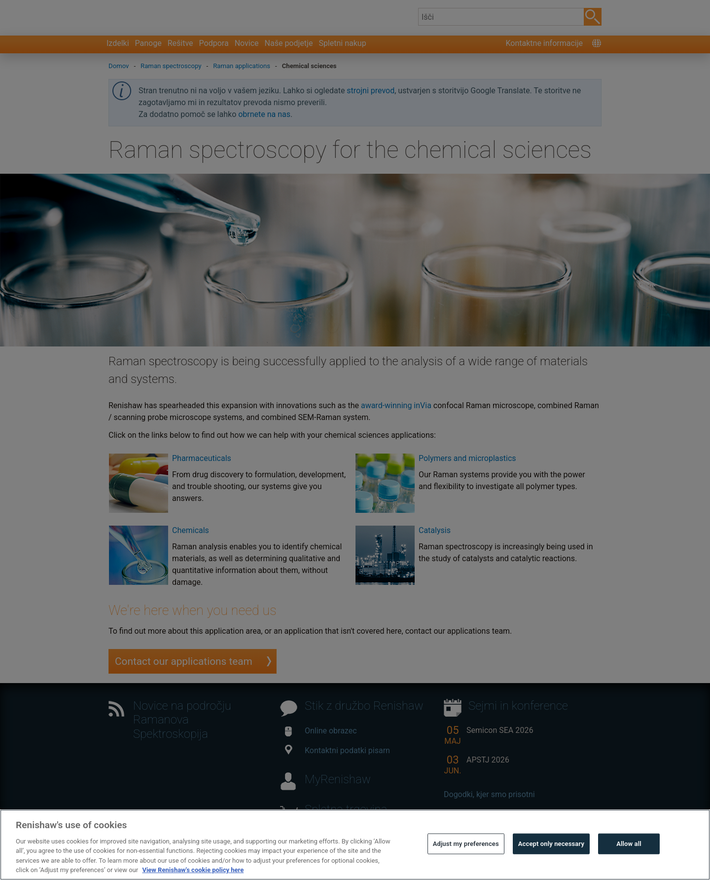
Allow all (628, 864)
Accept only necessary (551, 864)
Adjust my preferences (466, 864)
